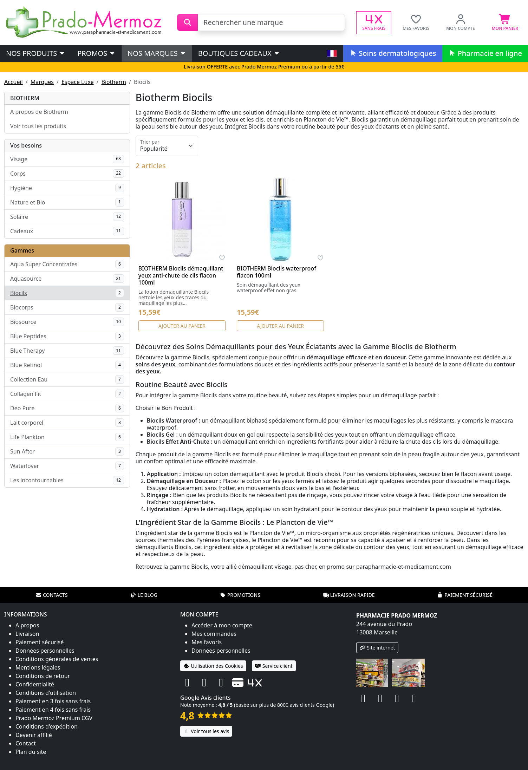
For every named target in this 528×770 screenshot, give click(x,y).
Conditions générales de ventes (56, 659)
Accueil (13, 82)
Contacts (51, 595)
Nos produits (35, 53)
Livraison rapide (349, 595)
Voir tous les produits (38, 126)
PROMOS (96, 53)
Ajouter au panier (182, 325)
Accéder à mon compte (221, 625)
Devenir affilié (33, 735)
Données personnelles (44, 650)
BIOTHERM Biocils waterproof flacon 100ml (276, 272)
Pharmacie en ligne (485, 53)
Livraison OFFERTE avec (264, 66)
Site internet (377, 647)
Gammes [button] (22, 250)
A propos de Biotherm (39, 112)
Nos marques (157, 53)
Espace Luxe (77, 82)
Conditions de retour (42, 676)
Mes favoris (206, 642)
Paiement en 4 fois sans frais (53, 709)
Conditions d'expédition (46, 726)
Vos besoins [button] (26, 145)
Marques (42, 82)
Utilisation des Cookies (213, 666)
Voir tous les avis (206, 731)
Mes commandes (213, 634)
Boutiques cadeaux (239, 53)
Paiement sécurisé (465, 595)
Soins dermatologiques (392, 53)
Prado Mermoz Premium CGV (53, 718)
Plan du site (30, 752)
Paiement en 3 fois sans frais (53, 701)
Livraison (27, 634)
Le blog (143, 595)
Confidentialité (34, 684)
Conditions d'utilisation (45, 693)
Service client (274, 666)
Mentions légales (37, 667)
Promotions (240, 595)
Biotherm (114, 82)
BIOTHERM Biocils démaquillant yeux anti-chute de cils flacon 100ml (180, 275)
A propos (27, 625)
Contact (25, 743)
